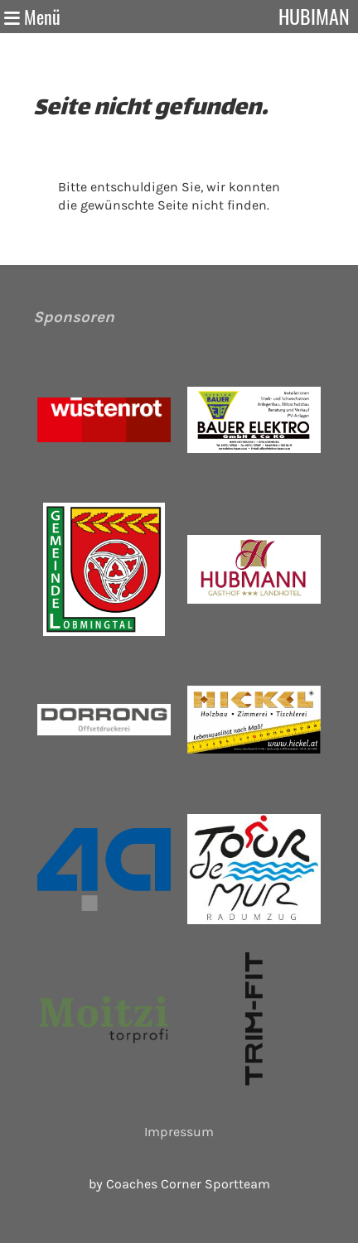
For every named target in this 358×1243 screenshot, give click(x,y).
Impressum (179, 1131)
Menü (32, 16)
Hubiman (314, 16)
